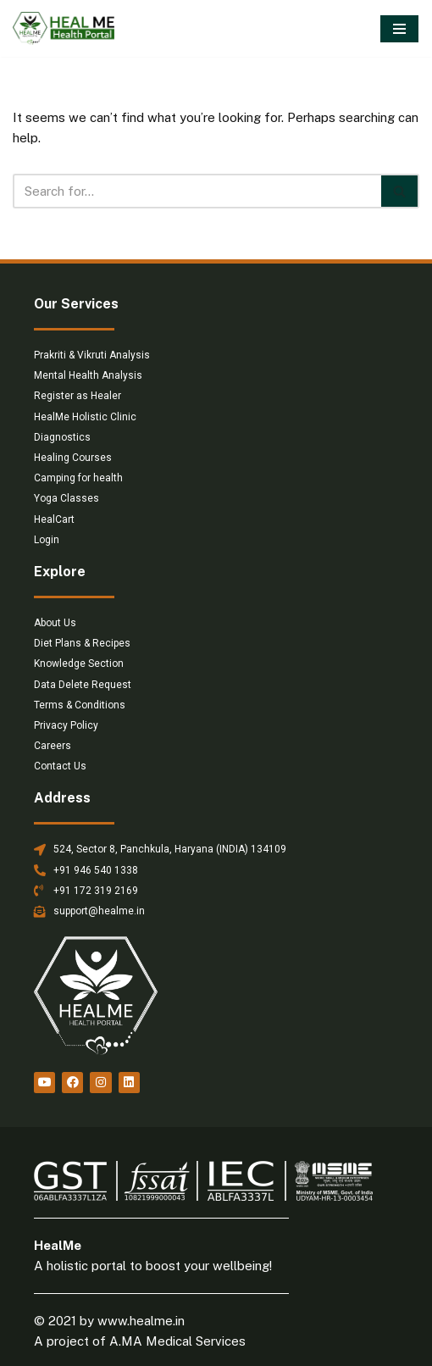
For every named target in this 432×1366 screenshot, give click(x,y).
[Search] (197, 191)
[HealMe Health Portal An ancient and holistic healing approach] (63, 28)
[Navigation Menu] (399, 28)
